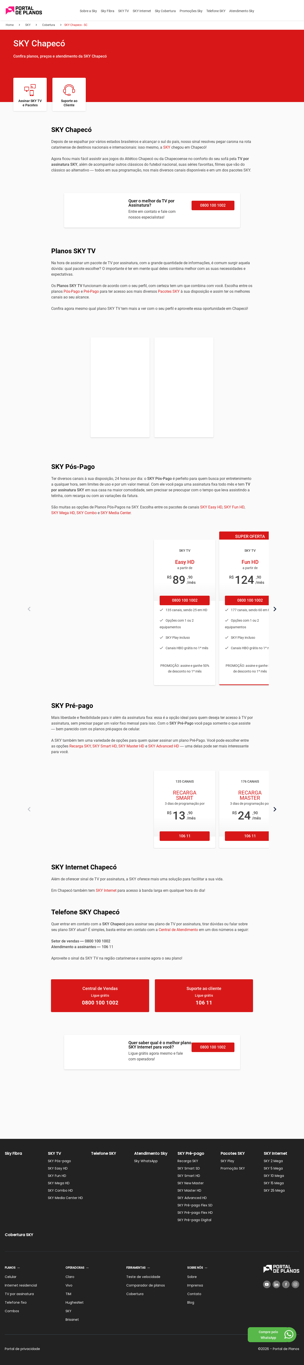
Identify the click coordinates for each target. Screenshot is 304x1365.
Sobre (192, 1276)
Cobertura (134, 1294)
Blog (190, 1302)
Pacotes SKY (169, 291)
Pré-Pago (91, 291)
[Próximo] (275, 609)
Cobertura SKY (19, 1235)
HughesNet (75, 1302)
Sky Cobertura (165, 11)
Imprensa (195, 1285)
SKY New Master (190, 1183)
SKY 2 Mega (273, 1161)
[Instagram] (295, 1284)
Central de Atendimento (178, 929)
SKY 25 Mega (274, 1190)
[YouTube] (267, 1284)
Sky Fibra (107, 11)
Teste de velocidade (143, 1276)
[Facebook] (286, 1284)
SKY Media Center (116, 513)
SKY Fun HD (234, 507)
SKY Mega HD (63, 513)
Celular (10, 1276)
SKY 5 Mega (273, 1168)
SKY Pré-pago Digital (194, 1220)
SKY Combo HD (60, 1190)
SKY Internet (142, 11)
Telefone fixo (16, 1302)
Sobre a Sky (88, 11)
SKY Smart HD (104, 746)
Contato (194, 1294)
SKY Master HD (131, 746)
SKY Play (227, 1161)
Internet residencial (21, 1285)
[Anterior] (29, 609)
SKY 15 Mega (274, 1183)
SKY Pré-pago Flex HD (195, 1212)
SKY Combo (86, 513)
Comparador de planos (145, 1285)
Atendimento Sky (241, 11)
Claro (70, 1276)
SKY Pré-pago (190, 1153)
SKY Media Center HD (65, 1197)
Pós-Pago (72, 291)
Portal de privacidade (22, 1348)
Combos (12, 1311)
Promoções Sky (191, 11)
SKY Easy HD (211, 507)
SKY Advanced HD (163, 746)
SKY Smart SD (188, 1168)
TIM (68, 1294)
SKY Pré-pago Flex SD (195, 1205)
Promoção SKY (233, 1168)
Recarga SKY (80, 746)
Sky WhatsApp (146, 1161)
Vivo (69, 1285)
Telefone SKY (215, 11)
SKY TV (123, 11)
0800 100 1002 (213, 205)
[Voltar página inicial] (24, 10)
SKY (166, 147)
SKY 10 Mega (274, 1175)
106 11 (185, 836)
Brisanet (72, 1319)
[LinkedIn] (276, 1284)
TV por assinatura (19, 1294)
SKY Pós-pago (59, 1161)
